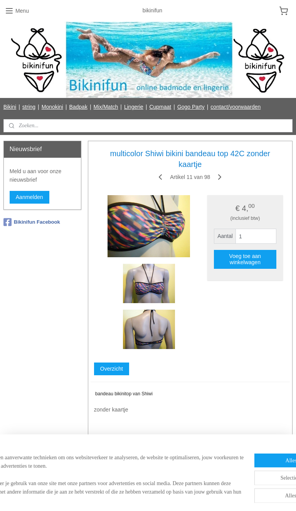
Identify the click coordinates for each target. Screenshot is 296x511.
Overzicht (111, 369)
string (28, 107)
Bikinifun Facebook (31, 222)
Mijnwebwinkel (218, 496)
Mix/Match (106, 107)
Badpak (78, 107)
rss (133, 496)
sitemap (119, 496)
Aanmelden (29, 197)
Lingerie (133, 107)
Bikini (9, 107)
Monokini (52, 107)
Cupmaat (160, 107)
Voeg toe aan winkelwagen (245, 259)
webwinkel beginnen (158, 496)
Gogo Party (191, 107)
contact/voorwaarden (235, 107)
